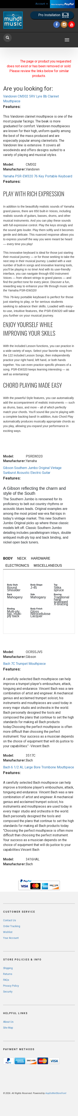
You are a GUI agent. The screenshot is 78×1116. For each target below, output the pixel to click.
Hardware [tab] (40, 558)
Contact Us (9, 920)
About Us (8, 1021)
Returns (7, 974)
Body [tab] (8, 558)
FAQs (6, 979)
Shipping (8, 968)
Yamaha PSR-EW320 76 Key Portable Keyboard (37, 176)
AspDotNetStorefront (55, 1093)
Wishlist (7, 932)
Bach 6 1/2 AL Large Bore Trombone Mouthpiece (38, 767)
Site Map (8, 1027)
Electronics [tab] (17, 565)
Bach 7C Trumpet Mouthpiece (24, 664)
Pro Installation (53, 15)
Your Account (11, 938)
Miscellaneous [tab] (48, 565)
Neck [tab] (21, 558)
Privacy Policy (11, 985)
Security (7, 991)
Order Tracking (11, 926)
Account (41, 3)
